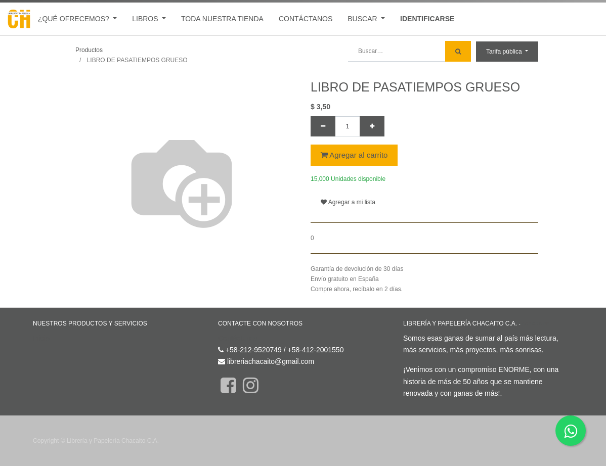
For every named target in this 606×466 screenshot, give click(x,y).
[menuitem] (222, 19)
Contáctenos (238, 338)
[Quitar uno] (323, 126)
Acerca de (535, 324)
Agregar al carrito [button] (354, 155)
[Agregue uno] (372, 126)
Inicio (41, 338)
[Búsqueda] (458, 51)
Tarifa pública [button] (505, 51)
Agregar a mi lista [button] (348, 202)
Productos (89, 50)
